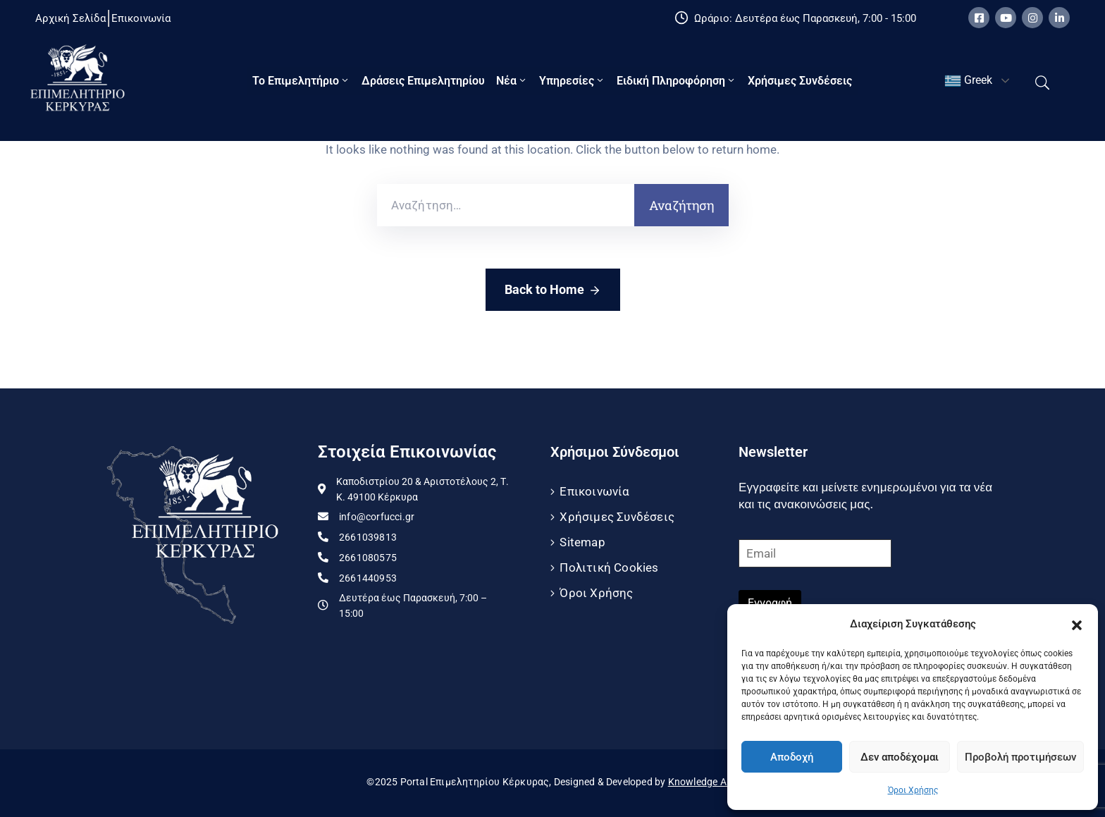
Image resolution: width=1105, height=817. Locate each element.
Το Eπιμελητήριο (301, 80)
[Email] (815, 553)
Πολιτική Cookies (609, 567)
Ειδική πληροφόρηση (676, 80)
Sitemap (582, 542)
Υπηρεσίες (572, 80)
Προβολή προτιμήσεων (1020, 757)
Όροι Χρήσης (913, 790)
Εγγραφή (770, 603)
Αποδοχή (791, 757)
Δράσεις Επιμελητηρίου (423, 80)
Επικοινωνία (594, 491)
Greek (968, 81)
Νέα (512, 80)
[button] (1077, 624)
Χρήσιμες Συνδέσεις (800, 80)
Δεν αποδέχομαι (899, 757)
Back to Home (553, 290)
